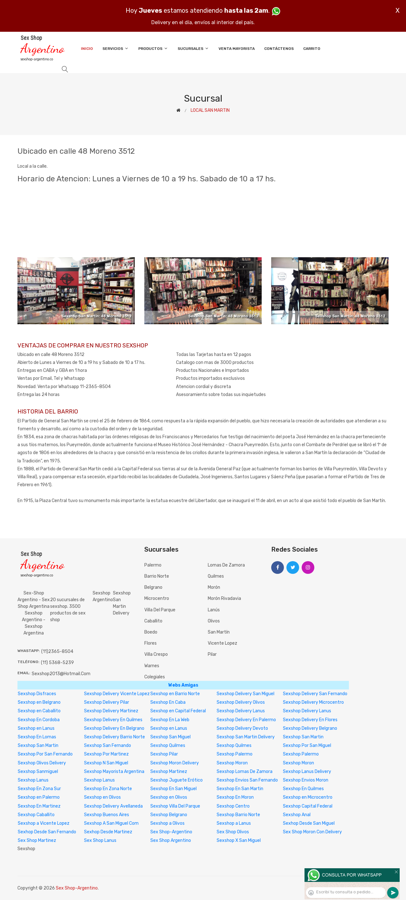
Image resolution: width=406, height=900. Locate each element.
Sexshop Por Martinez (106, 754)
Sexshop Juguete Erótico (176, 780)
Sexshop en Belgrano (39, 702)
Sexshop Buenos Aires (106, 814)
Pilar (212, 654)
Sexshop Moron (232, 763)
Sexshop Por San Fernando (45, 754)
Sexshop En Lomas (37, 737)
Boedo (150, 632)
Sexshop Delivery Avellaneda (113, 806)
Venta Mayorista (237, 48)
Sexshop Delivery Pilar (106, 702)
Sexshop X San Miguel (239, 840)
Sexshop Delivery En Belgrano (114, 728)
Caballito (153, 621)
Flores (150, 643)
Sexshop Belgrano (168, 814)
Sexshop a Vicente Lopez (43, 823)
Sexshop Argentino (103, 596)
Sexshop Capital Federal (307, 806)
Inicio (87, 48)
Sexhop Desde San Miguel (309, 823)
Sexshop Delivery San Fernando (315, 693)
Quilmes (216, 576)
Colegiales (154, 677)
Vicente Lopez (222, 643)
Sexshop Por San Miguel (307, 745)
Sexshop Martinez (168, 771)
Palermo (152, 565)
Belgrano (153, 587)
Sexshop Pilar (164, 754)
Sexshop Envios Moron (305, 780)
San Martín (219, 632)
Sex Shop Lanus (100, 840)
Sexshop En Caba (168, 702)
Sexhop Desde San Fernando (47, 832)
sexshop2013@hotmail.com (61, 673)
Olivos (214, 621)
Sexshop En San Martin (240, 788)
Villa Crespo (156, 654)
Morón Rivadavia (224, 598)
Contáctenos (279, 48)
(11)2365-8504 (57, 651)
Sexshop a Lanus (234, 823)
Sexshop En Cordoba (39, 719)
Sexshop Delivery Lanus (241, 711)
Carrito (311, 48)
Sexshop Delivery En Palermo (246, 719)
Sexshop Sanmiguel (38, 771)
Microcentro (156, 598)
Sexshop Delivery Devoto (242, 728)
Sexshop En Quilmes (303, 788)
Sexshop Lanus (33, 780)
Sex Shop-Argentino (171, 832)
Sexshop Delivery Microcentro (313, 702)
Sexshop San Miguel (170, 737)
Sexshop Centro (233, 806)
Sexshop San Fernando (107, 745)
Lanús (214, 610)
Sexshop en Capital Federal (178, 711)
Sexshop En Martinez (39, 806)
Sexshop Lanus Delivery (307, 771)
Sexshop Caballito (36, 814)
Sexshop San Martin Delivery (246, 737)
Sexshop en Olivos (102, 797)
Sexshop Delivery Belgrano (310, 728)
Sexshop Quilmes (167, 745)
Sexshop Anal (297, 814)
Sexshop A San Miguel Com (111, 823)
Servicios (115, 48)
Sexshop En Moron (235, 797)
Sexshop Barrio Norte (238, 814)
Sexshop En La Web (169, 719)
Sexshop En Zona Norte (108, 788)
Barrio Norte (156, 576)
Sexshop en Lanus (36, 728)
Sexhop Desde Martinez (108, 832)
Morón (214, 587)
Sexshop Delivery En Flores (310, 719)
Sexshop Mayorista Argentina (114, 771)
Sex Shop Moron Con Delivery (312, 832)
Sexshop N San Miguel (106, 763)
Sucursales (193, 48)
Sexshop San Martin (303, 737)
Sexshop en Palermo (39, 797)
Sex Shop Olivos (233, 832)
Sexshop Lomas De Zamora (244, 771)
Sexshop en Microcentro (307, 797)
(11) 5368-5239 (57, 662)
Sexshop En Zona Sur (39, 788)
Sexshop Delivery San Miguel (245, 693)
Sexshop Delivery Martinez (111, 711)
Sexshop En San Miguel (173, 788)
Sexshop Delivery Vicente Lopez (117, 693)
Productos (153, 48)
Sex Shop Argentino (170, 840)
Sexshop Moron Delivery (174, 763)
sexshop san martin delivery (122, 603)
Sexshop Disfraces (37, 693)
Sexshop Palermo (234, 754)
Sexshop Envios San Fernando (247, 780)
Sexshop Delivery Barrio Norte (114, 737)
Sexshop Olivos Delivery (42, 763)
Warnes (151, 665)
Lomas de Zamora (226, 565)
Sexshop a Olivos (167, 823)
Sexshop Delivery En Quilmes (113, 719)
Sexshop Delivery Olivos (241, 702)
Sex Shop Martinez (37, 840)
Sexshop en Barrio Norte (175, 693)
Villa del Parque (159, 610)
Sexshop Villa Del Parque (175, 806)
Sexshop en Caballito (39, 711)
